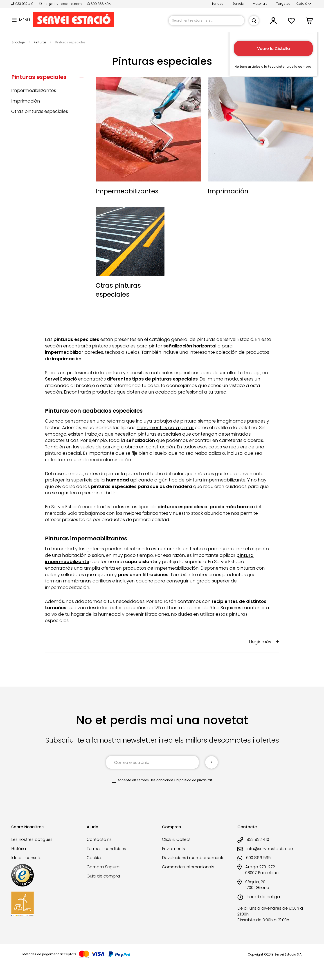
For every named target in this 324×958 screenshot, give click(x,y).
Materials (260, 3)
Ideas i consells (26, 857)
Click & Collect (176, 839)
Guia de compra (103, 876)
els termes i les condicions (152, 780)
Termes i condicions (106, 848)
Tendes (217, 3)
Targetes (283, 3)
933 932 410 (22, 4)
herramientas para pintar (165, 427)
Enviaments (173, 848)
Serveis (238, 3)
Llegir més (260, 642)
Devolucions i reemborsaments (193, 857)
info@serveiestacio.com (60, 4)
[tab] (47, 78)
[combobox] (206, 20)
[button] (303, 3)
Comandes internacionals (188, 867)
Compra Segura (103, 867)
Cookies (94, 857)
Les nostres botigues (31, 839)
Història (18, 848)
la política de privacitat (194, 780)
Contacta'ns (99, 839)
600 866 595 (99, 4)
